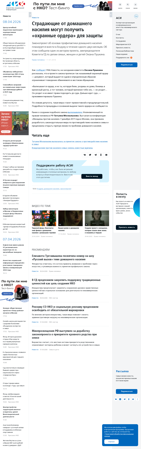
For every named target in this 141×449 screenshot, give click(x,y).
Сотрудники (121, 41)
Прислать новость (123, 48)
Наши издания (121, 54)
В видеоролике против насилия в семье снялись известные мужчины (62, 148)
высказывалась (75, 112)
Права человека (38, 60)
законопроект (65, 189)
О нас (118, 34)
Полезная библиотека (125, 51)
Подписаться (126, 65)
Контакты (120, 38)
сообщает (41, 70)
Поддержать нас (122, 57)
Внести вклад (92, 176)
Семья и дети (54, 350)
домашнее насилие (51, 189)
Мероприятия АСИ (123, 44)
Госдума (40, 189)
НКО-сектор (53, 298)
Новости (35, 18)
